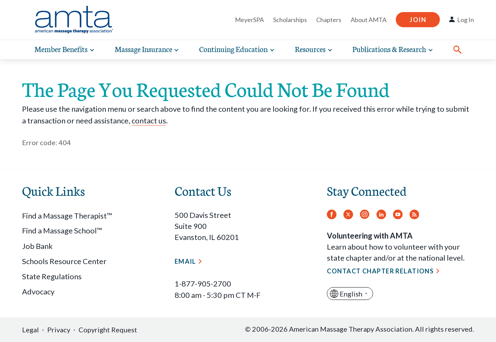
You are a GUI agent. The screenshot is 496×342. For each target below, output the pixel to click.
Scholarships (290, 19)
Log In (465, 19)
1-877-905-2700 (203, 283)
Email (185, 261)
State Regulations (52, 276)
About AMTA (368, 19)
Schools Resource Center (64, 261)
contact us (149, 120)
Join (418, 19)
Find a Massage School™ (62, 230)
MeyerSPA (249, 19)
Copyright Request (108, 329)
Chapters (328, 19)
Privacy (58, 329)
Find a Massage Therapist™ (67, 215)
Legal (30, 329)
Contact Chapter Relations (380, 271)
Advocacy (38, 291)
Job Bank (37, 246)
